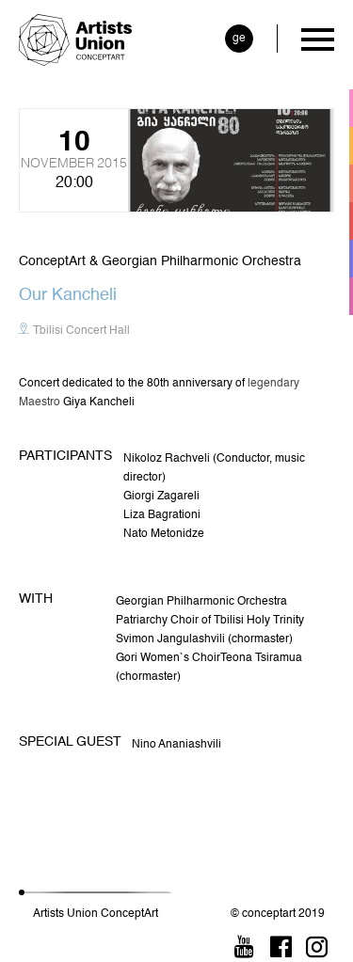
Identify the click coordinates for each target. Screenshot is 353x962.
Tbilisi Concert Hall (81, 331)
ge (239, 38)
